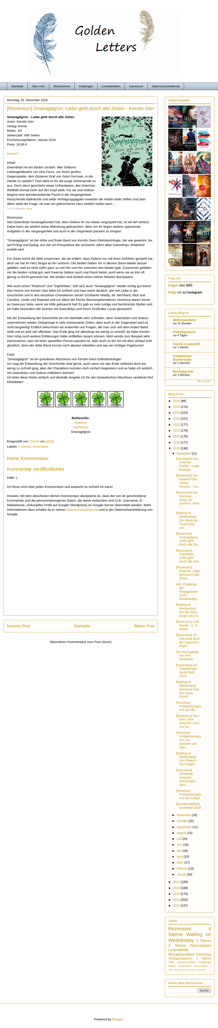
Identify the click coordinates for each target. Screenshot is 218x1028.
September (184, 827)
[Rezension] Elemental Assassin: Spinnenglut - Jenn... (186, 777)
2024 (177, 412)
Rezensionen (62, 86)
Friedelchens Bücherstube (182, 357)
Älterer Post (144, 626)
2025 (177, 407)
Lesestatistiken (111, 86)
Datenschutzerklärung (165, 86)
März (180, 862)
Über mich (38, 86)
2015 (177, 894)
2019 (177, 442)
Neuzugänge (200, 945)
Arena (29, 209)
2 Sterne (203, 958)
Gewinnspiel (200, 966)
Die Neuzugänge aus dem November (187, 655)
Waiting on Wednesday (189, 937)
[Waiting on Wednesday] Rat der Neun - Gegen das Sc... (188, 610)
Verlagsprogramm (180, 958)
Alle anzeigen (204, 381)
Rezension (40, 446)
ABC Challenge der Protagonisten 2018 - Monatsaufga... (187, 592)
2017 (177, 882)
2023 (177, 418)
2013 (177, 905)
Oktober (182, 821)
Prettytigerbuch (184, 332)
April (180, 856)
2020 (177, 436)
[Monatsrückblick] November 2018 (188, 805)
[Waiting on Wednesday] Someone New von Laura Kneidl (187, 689)
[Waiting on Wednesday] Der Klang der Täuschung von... (187, 520)
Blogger (117, 1019)
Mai (179, 850)
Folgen (173, 285)
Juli (179, 838)
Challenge (205, 962)
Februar (182, 868)
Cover (192, 969)
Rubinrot (81, 422)
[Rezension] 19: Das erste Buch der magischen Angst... (188, 640)
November (184, 815)
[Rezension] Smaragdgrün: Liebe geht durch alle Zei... (188, 539)
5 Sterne (25, 446)
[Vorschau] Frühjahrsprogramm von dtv (188, 706)
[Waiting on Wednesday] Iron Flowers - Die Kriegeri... (187, 759)
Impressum (136, 86)
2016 (177, 888)
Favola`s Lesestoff (186, 344)
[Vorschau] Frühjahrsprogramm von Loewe (188, 794)
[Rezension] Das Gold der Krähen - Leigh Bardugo (187, 464)
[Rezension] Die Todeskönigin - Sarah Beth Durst (187, 670)
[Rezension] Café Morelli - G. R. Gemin (187, 625)
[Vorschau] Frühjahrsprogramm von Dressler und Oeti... (188, 740)
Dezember (184, 453)
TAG (171, 962)
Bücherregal (181, 969)
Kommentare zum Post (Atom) (90, 642)
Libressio (201, 969)
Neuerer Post (18, 626)
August (182, 833)
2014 (177, 899)
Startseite (17, 86)
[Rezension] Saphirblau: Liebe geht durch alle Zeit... (188, 556)
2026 (177, 401)
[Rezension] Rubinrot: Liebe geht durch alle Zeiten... (188, 573)
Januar (182, 874)
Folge (172, 292)
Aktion (172, 966)
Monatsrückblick (181, 954)
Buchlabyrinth (183, 371)
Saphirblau (81, 427)
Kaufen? (13, 153)
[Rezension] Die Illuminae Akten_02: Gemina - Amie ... (187, 500)
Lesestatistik (178, 950)
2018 (177, 448)
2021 (177, 430)
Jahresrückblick (186, 962)
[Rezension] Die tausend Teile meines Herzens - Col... (188, 481)
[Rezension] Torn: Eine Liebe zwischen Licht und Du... (188, 721)
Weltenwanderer (184, 320)
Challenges (86, 86)
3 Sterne (177, 945)
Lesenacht (185, 966)
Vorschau (203, 954)
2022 (177, 424)
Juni (180, 844)
